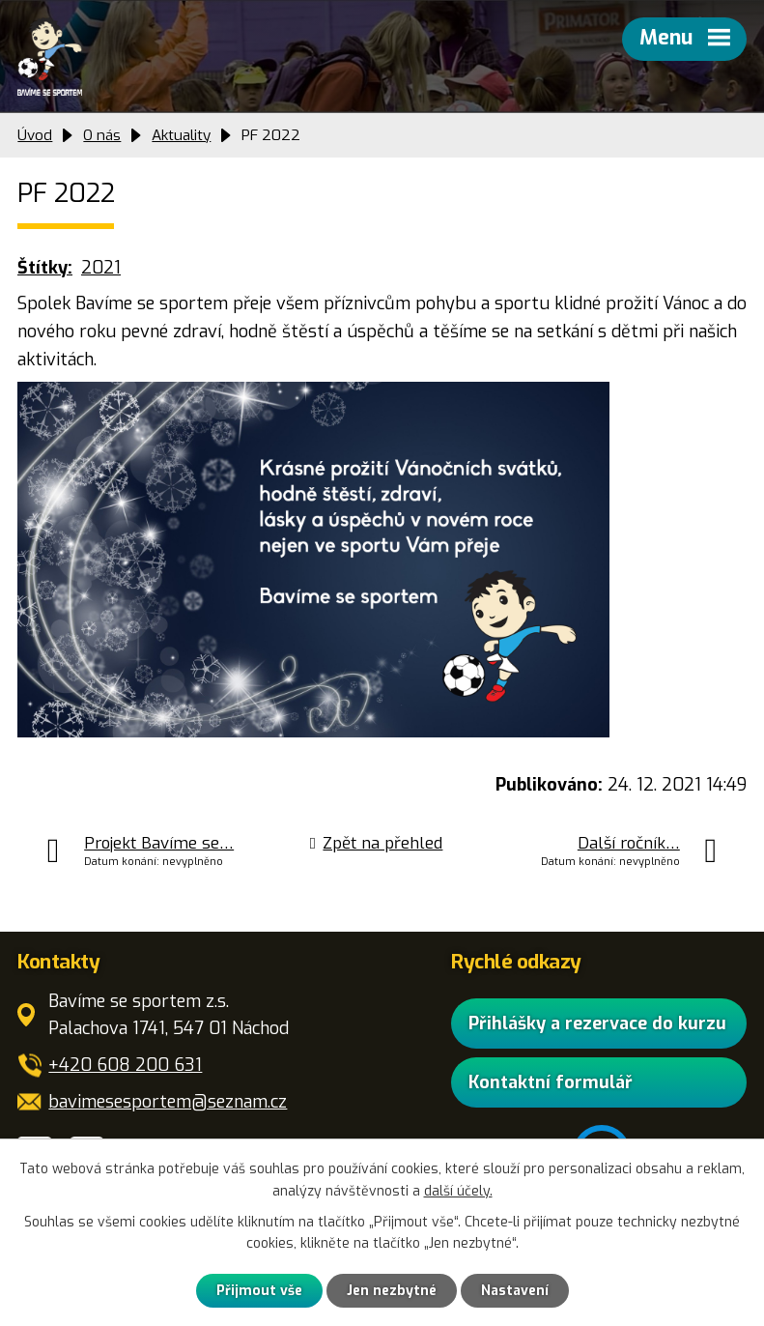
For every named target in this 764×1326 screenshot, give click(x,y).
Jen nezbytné (392, 1291)
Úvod (34, 135)
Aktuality (181, 135)
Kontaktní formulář (550, 1081)
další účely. (458, 1191)
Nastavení (515, 1291)
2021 (101, 267)
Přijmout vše (259, 1291)
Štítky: (44, 267)
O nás (102, 135)
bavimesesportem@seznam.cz (167, 1101)
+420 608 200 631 (125, 1065)
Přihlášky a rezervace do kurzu (597, 1022)
